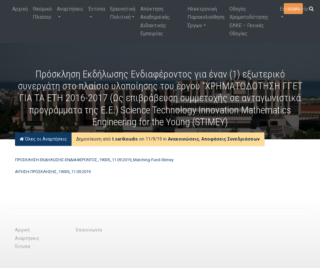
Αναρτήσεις (70, 9)
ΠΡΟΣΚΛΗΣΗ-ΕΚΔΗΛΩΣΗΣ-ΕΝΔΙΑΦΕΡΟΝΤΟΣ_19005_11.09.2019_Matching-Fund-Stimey (94, 159)
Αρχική (20, 9)
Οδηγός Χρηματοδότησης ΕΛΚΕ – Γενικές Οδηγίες (248, 21)
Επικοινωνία (294, 9)
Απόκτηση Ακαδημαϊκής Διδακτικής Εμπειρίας (155, 21)
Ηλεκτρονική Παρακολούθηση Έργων (206, 17)
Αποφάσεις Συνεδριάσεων (230, 139)
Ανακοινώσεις (183, 139)
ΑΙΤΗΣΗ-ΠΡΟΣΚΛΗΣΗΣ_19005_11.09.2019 (53, 171)
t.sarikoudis (125, 139)
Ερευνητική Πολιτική (122, 13)
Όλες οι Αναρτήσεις (43, 139)
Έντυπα (96, 9)
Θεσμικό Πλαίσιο (42, 13)
